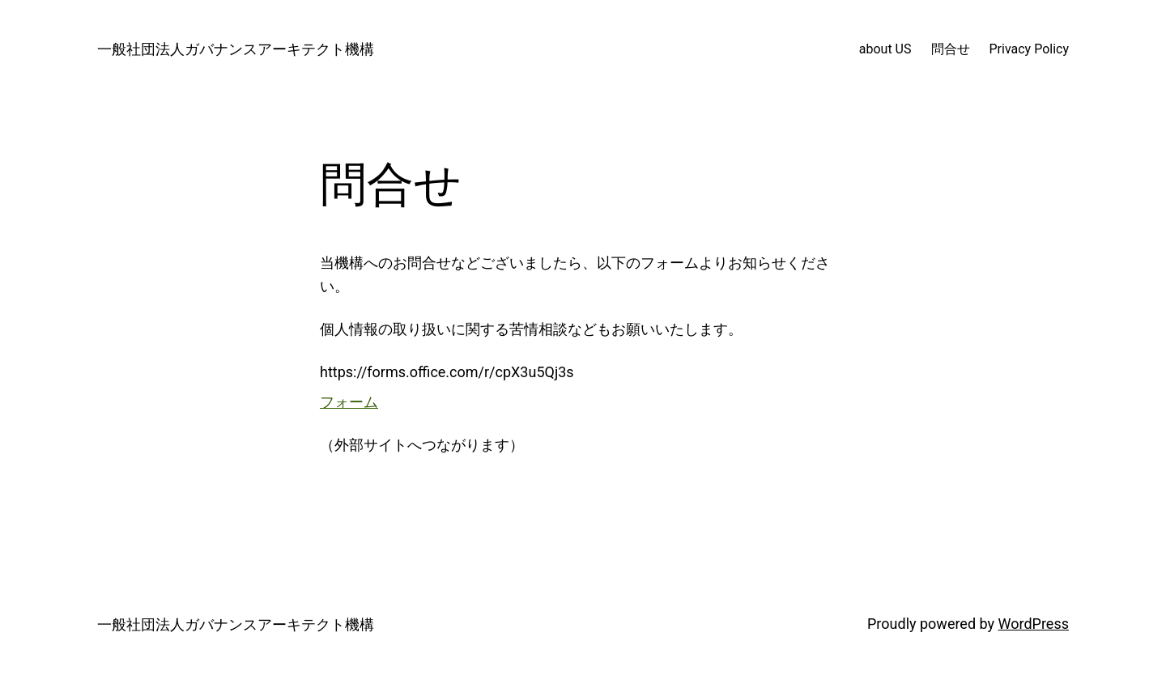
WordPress (1033, 623)
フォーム (349, 401)
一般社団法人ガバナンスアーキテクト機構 (235, 48)
